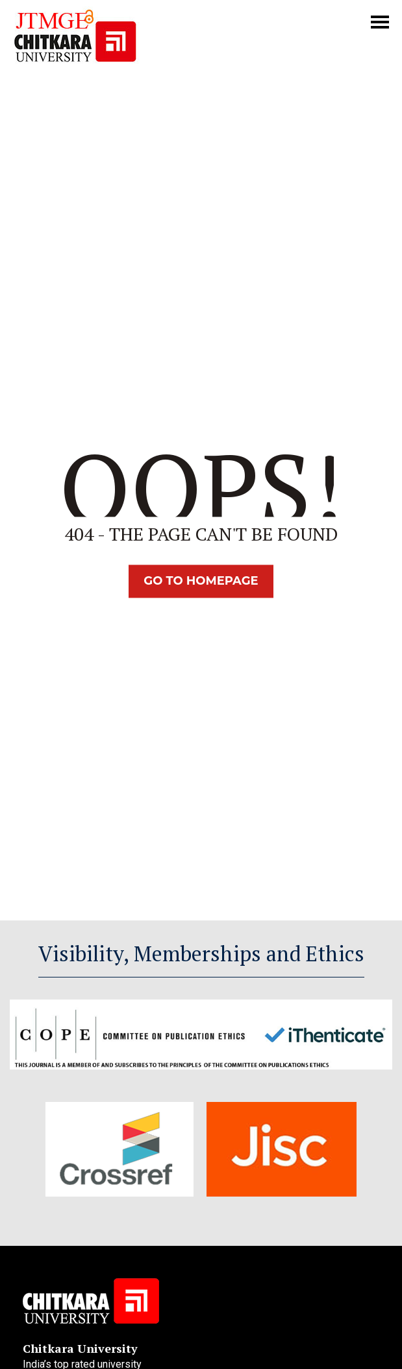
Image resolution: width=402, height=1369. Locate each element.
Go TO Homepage (201, 581)
